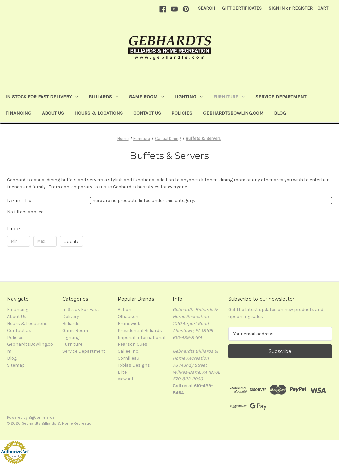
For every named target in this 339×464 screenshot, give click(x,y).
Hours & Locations (98, 113)
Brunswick (129, 323)
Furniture (229, 97)
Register (302, 8)
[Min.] (18, 241)
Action (124, 309)
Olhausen (128, 316)
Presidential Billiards (140, 330)
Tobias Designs (134, 365)
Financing (18, 113)
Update (71, 241)
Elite (122, 372)
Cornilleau (128, 358)
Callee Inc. (128, 351)
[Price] (45, 228)
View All (125, 379)
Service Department (280, 97)
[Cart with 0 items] (323, 8)
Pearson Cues (132, 344)
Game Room (146, 97)
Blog (280, 113)
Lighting (188, 97)
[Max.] (45, 241)
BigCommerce (42, 417)
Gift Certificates (242, 8)
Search (206, 8)
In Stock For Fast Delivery (41, 97)
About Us (53, 113)
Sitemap (16, 365)
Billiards (103, 97)
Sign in (277, 8)
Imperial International (141, 337)
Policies (181, 113)
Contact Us (147, 113)
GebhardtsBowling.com (233, 113)
